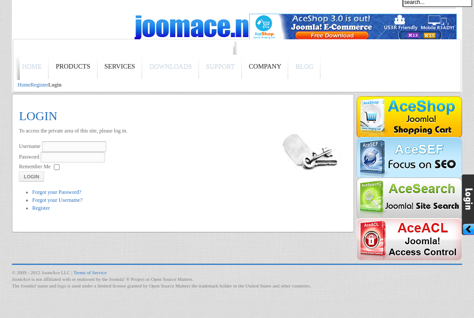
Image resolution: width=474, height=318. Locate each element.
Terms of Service (90, 272)
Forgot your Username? (57, 200)
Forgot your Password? (56, 192)
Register (39, 85)
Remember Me (35, 166)
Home (24, 85)
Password (29, 157)
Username (30, 146)
